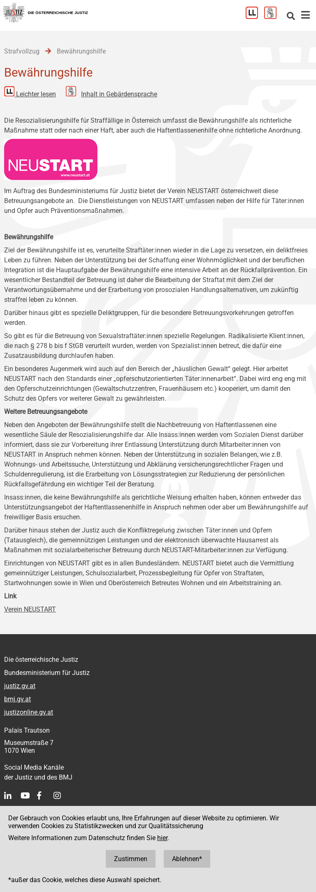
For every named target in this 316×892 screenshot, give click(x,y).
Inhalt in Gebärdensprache (119, 94)
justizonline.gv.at (28, 712)
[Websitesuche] (291, 16)
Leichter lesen (36, 94)
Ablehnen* (187, 859)
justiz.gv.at (19, 686)
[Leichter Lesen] (255, 16)
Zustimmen (130, 859)
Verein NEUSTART (30, 609)
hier (162, 838)
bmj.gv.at (17, 699)
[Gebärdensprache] (273, 16)
